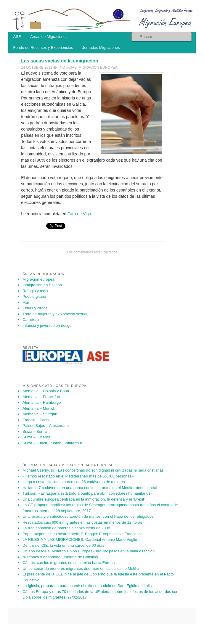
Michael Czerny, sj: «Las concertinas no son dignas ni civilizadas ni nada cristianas (93, 470)
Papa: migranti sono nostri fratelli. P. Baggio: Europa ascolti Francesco (82, 534)
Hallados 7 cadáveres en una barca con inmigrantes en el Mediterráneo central (90, 487)
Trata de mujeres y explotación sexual (55, 314)
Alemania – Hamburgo (42, 402)
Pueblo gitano (34, 296)
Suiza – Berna (35, 431)
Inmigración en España (42, 285)
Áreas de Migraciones (49, 36)
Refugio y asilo (35, 291)
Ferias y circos (35, 308)
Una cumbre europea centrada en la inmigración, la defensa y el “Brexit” (84, 499)
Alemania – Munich (39, 408)
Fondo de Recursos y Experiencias (43, 47)
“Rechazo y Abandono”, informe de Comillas (60, 557)
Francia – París (36, 420)
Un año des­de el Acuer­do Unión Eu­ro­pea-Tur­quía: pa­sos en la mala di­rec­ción (89, 551)
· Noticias (67, 67)
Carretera (31, 319)
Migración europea (97, 67)
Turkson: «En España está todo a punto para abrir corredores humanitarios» (87, 493)
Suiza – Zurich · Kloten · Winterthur (52, 443)
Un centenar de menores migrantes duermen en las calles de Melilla (81, 568)
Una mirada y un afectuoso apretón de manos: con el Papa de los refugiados (88, 516)
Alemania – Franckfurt (41, 397)
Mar (26, 302)
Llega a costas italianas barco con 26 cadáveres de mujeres (74, 482)
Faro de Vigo (78, 213)
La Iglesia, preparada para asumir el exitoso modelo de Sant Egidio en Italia (87, 585)
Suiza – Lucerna (36, 437)
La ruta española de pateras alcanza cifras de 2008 (66, 528)
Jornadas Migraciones (101, 47)
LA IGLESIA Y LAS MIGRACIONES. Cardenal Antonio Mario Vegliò (80, 539)
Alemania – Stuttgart (40, 414)
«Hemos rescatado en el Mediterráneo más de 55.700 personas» (78, 476)
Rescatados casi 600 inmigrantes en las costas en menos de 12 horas (82, 522)
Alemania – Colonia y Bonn (46, 391)
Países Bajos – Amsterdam (46, 425)
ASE (17, 36)
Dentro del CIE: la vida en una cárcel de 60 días (63, 545)
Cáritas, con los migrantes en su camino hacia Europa (69, 562)
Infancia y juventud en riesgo (47, 325)
